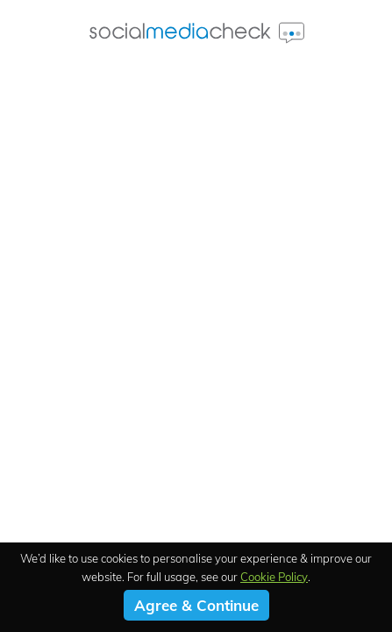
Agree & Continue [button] (196, 605)
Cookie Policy (274, 577)
